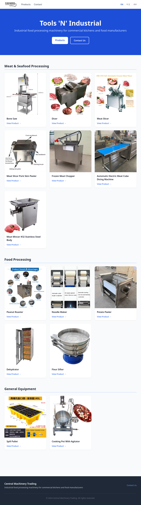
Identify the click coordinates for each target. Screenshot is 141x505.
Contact (38, 4)
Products (26, 4)
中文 (128, 4)
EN (122, 4)
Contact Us (80, 40)
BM (135, 4)
